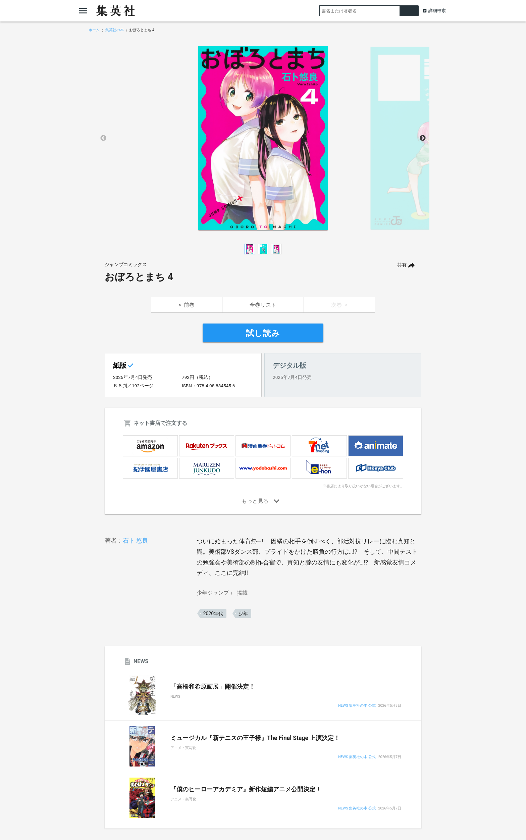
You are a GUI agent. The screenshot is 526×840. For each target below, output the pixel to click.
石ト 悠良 (135, 540)
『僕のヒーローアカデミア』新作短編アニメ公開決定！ (245, 789)
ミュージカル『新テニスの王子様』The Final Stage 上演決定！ (255, 738)
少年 (243, 613)
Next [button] (422, 138)
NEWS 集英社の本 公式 (356, 706)
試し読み (263, 333)
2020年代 (213, 613)
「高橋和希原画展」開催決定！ (212, 686)
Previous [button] (103, 138)
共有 (402, 264)
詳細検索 (437, 10)
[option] (263, 138)
